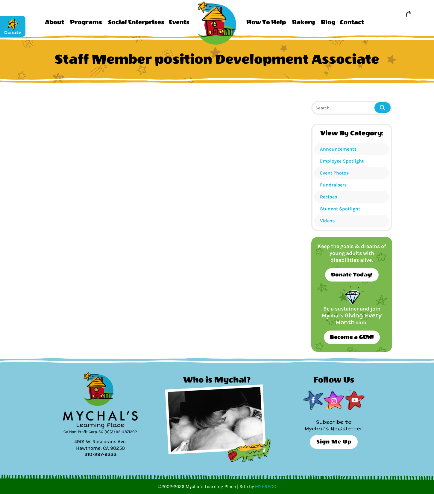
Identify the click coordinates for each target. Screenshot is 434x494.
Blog (328, 22)
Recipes (328, 197)
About (54, 22)
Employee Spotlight (342, 161)
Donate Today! (352, 275)
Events (179, 22)
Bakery (303, 22)
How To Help (266, 22)
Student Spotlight (340, 209)
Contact (352, 22)
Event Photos (334, 173)
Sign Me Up (333, 442)
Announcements (338, 149)
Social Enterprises (136, 22)
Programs (86, 22)
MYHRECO (265, 486)
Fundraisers (333, 185)
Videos (327, 221)
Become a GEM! (352, 337)
